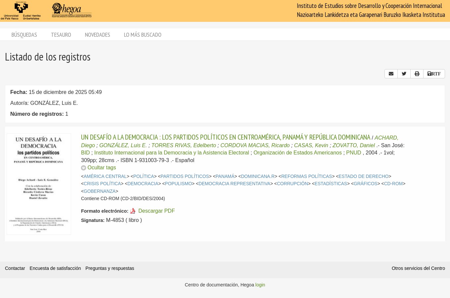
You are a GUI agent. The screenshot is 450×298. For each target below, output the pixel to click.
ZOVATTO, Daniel (354, 145)
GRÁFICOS (366, 183)
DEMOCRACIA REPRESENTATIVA (234, 183)
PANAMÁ (224, 176)
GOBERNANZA (99, 191)
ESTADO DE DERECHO (363, 176)
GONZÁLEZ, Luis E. (123, 145)
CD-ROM (393, 183)
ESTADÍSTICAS (331, 183)
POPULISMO (178, 183)
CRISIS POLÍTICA (102, 183)
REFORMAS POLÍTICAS (306, 176)
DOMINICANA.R (258, 176)
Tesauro (61, 34)
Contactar (15, 268)
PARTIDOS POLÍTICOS (184, 176)
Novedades (97, 34)
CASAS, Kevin (311, 145)
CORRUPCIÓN (292, 183)
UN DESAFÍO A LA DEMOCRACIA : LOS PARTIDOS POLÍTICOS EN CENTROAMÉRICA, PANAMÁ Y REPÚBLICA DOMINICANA (225, 137)
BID (85, 152)
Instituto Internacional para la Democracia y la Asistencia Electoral (171, 152)
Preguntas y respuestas (109, 268)
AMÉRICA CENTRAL (105, 176)
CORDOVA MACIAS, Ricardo (255, 145)
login (260, 284)
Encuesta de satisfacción (55, 268)
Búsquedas (24, 34)
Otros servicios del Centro (418, 268)
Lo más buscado (142, 34)
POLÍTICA (143, 176)
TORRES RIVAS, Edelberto (184, 145)
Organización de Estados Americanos (297, 152)
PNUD (353, 152)
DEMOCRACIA (142, 183)
